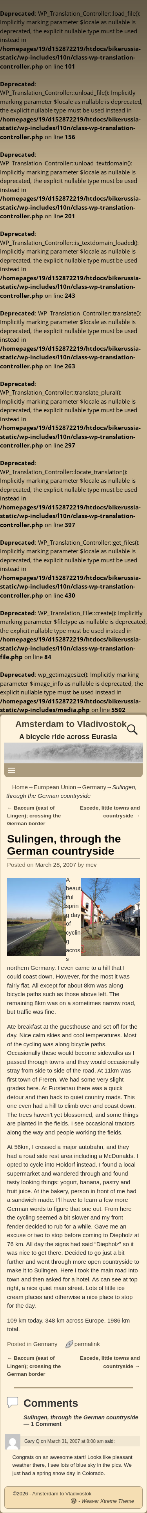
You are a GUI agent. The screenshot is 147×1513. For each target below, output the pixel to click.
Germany (94, 787)
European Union (55, 787)
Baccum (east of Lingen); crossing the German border (34, 816)
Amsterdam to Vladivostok (71, 724)
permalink (87, 1344)
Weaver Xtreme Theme (108, 1501)
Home (20, 787)
